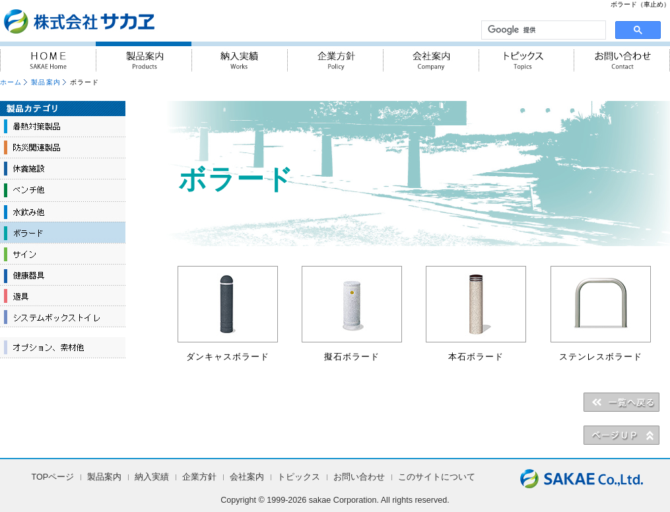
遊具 (62, 295)
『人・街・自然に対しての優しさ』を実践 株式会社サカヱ (114, 21)
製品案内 (143, 56)
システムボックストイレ (62, 316)
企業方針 (335, 56)
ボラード (62, 232)
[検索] (542, 30)
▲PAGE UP (621, 435)
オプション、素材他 (62, 347)
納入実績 (239, 56)
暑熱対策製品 (62, 126)
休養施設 (62, 168)
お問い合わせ (622, 56)
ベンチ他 (62, 190)
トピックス (526, 56)
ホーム (11, 82)
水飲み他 (62, 211)
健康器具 (62, 274)
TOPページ (53, 477)
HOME (48, 56)
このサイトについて (436, 477)
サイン (62, 253)
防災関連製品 (62, 147)
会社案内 (431, 56)
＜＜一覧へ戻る (621, 402)
